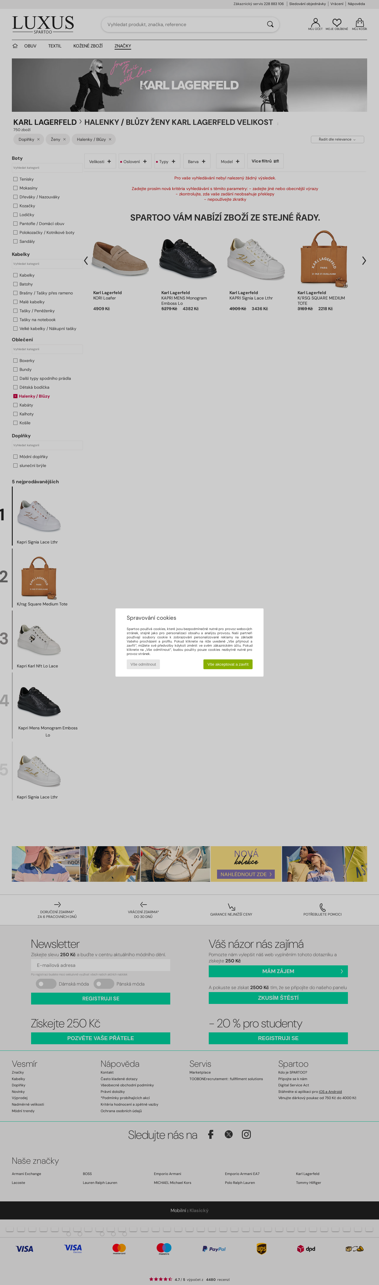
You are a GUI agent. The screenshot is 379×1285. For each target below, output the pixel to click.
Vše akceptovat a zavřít (228, 664)
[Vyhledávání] (270, 24)
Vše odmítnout (143, 664)
